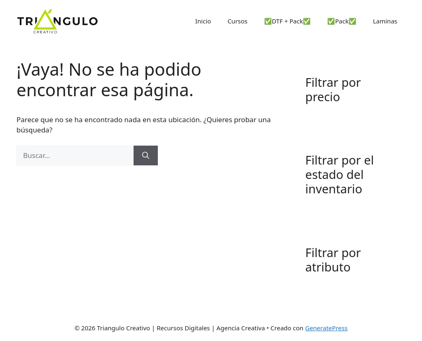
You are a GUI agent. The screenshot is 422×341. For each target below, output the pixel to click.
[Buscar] (146, 155)
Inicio (203, 21)
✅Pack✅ (341, 21)
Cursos (237, 21)
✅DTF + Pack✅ (287, 21)
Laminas (385, 21)
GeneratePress (326, 328)
